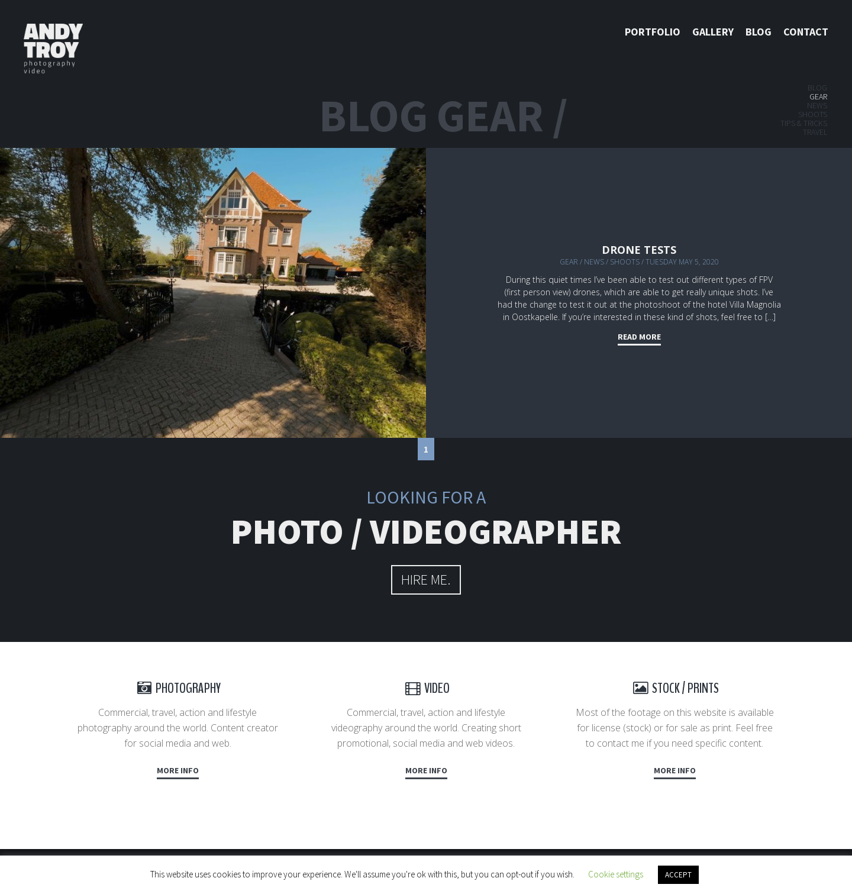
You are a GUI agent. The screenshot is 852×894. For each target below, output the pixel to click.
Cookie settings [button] (615, 874)
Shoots (812, 114)
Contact (805, 31)
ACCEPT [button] (678, 875)
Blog (759, 31)
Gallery (713, 31)
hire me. (426, 579)
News (817, 105)
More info (178, 770)
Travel (815, 132)
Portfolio (652, 31)
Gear (818, 96)
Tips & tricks (803, 123)
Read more (639, 336)
